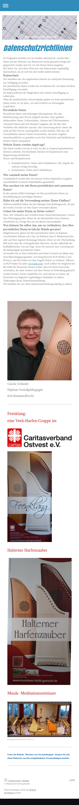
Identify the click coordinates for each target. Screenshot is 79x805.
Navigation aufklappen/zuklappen (39, 5)
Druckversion (12, 780)
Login (72, 780)
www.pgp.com (35, 263)
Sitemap (25, 780)
